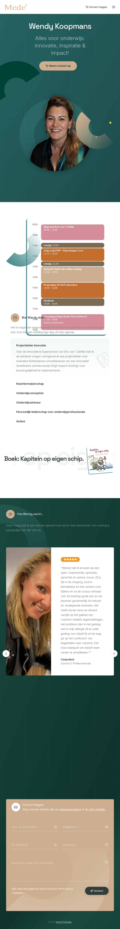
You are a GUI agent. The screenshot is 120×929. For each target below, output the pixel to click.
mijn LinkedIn (97, 809)
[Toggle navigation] (113, 7)
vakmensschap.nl (70, 809)
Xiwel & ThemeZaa (63, 922)
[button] (114, 653)
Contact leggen (96, 6)
